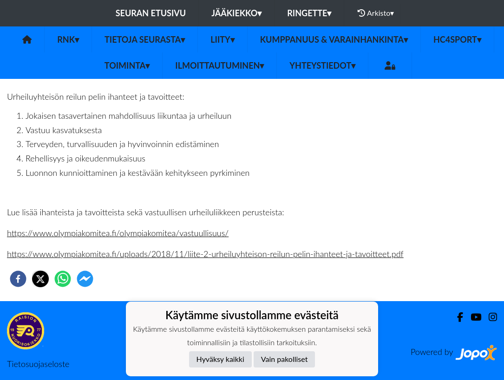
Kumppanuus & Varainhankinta (334, 39)
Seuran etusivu (151, 13)
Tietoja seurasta (145, 39)
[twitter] (40, 279)
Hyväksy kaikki (220, 358)
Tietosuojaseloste (38, 364)
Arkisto (376, 13)
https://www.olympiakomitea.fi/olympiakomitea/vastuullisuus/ (118, 233)
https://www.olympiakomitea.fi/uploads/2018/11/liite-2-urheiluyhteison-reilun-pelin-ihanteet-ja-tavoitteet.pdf (205, 254)
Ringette (309, 13)
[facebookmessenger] (85, 279)
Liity (222, 39)
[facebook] (18, 279)
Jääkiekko (236, 13)
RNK (68, 39)
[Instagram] (489, 317)
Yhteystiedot (322, 65)
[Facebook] (456, 317)
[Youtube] (472, 317)
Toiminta (127, 65)
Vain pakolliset (284, 358)
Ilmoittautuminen (219, 65)
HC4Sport (457, 39)
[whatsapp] (62, 279)
